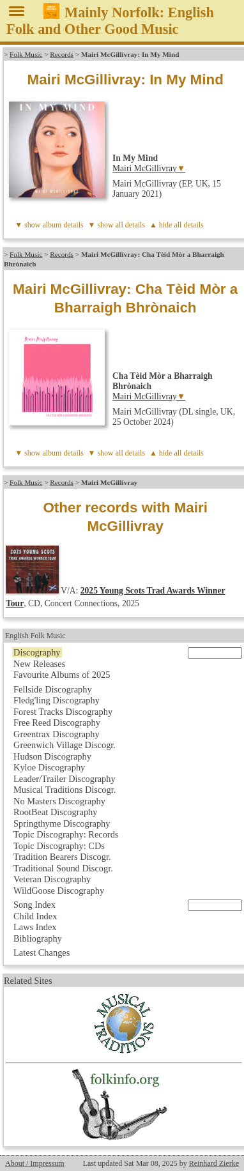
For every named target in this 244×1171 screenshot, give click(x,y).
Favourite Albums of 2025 (62, 675)
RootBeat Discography (55, 812)
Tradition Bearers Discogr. (62, 857)
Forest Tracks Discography (62, 712)
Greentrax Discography (56, 734)
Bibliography (37, 938)
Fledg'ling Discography (56, 700)
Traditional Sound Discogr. (63, 868)
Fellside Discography (52, 689)
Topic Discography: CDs (59, 846)
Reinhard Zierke (214, 1163)
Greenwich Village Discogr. (64, 745)
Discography (37, 652)
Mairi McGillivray (144, 168)
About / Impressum (35, 1163)
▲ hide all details (176, 224)
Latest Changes (41, 952)
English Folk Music (35, 635)
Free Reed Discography (56, 722)
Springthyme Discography (61, 823)
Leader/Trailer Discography (64, 779)
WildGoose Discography (58, 890)
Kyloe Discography (49, 767)
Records (61, 54)
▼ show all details (117, 224)
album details (62, 224)
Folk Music (26, 54)
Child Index (35, 916)
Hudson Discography (52, 756)
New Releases (39, 664)
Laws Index (35, 927)
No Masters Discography (59, 801)
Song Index (34, 904)
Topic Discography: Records (65, 834)
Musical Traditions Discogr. (64, 789)
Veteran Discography (52, 879)
